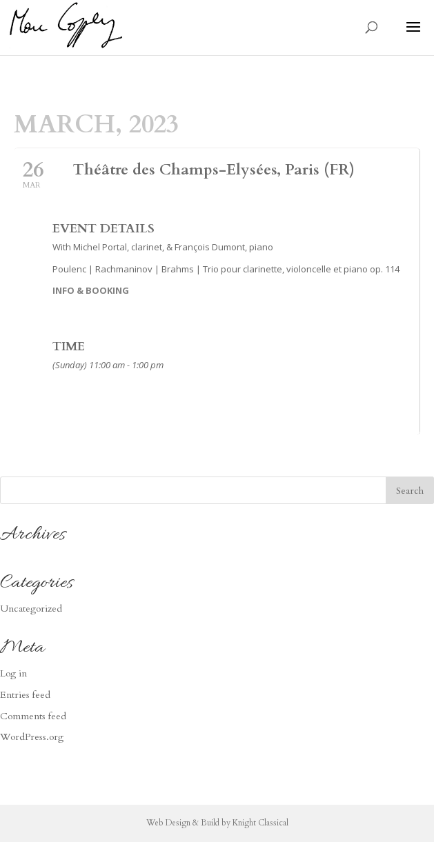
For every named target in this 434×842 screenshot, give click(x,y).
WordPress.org (31, 736)
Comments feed (33, 716)
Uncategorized (31, 608)
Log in (13, 673)
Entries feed (25, 694)
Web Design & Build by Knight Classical (217, 822)
